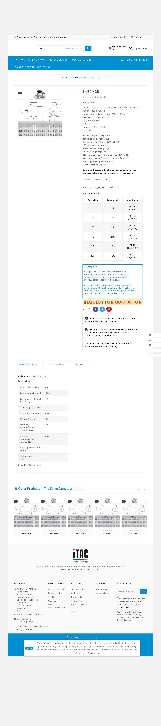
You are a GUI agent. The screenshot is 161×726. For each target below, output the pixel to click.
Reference (24, 376)
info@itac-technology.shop (25, 620)
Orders (74, 593)
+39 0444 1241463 (33, 615)
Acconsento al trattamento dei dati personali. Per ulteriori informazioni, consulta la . (131, 603)
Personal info (77, 589)
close (29, 648)
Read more (93, 653)
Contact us (53, 597)
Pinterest (109, 309)
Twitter (102, 309)
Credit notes (77, 597)
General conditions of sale (57, 606)
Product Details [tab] (29, 364)
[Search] (74, 48)
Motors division (101, 593)
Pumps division (101, 589)
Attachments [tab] (57, 364)
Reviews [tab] (80, 364)
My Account (140, 48)
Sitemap (52, 601)
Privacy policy (55, 593)
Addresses (76, 601)
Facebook (95, 309)
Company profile (56, 589)
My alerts (75, 611)
